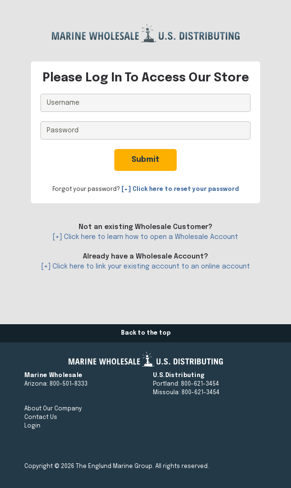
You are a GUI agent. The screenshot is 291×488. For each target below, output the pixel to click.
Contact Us (40, 417)
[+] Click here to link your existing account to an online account (145, 266)
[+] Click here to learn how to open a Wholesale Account (145, 237)
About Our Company (53, 409)
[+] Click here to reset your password (180, 189)
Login (32, 426)
